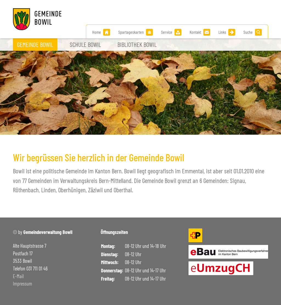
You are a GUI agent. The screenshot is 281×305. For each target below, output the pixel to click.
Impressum (22, 284)
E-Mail (18, 276)
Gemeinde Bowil (35, 44)
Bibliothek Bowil (137, 44)
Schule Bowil (85, 44)
